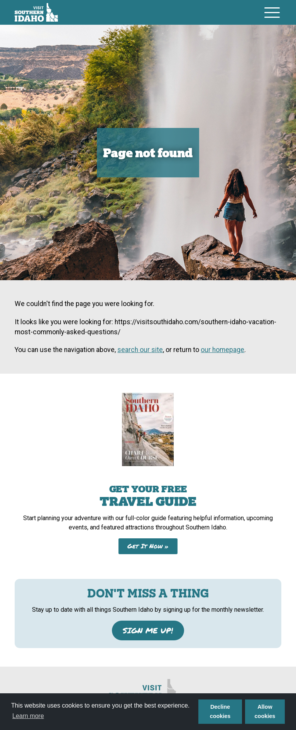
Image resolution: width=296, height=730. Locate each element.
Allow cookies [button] (265, 711)
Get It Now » (148, 545)
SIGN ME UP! (148, 630)
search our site (140, 350)
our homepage (222, 350)
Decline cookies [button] (220, 711)
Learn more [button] (28, 716)
